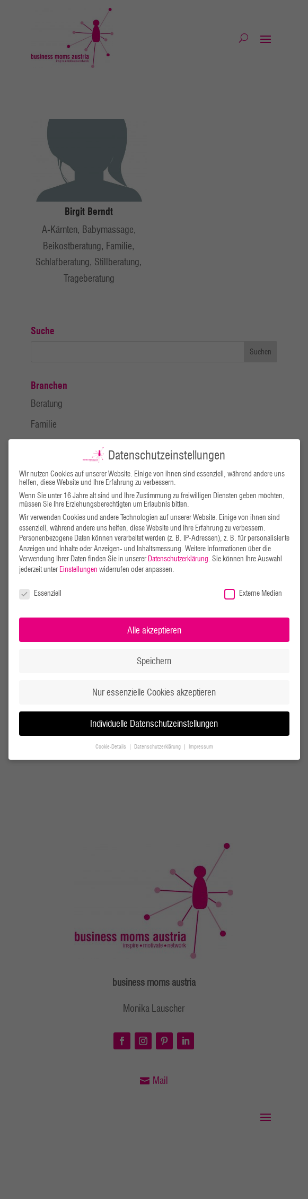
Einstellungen (78, 569)
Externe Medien (253, 593)
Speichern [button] (154, 660)
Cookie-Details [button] (111, 746)
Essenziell (40, 593)
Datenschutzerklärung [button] (158, 746)
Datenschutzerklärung (178, 558)
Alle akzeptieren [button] (154, 630)
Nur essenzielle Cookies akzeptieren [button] (154, 692)
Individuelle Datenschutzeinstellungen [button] (154, 723)
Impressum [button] (201, 746)
